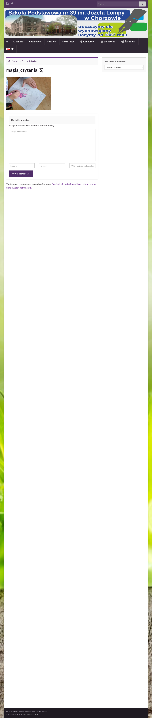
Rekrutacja (69, 41)
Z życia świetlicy (29, 61)
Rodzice (52, 41)
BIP (10, 48)
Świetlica (128, 41)
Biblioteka (108, 41)
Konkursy (87, 41)
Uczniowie (35, 41)
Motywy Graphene (30, 714)
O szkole (19, 41)
